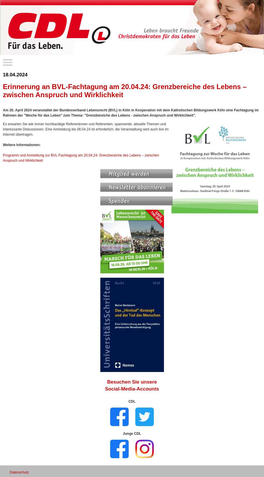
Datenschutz (19, 472)
